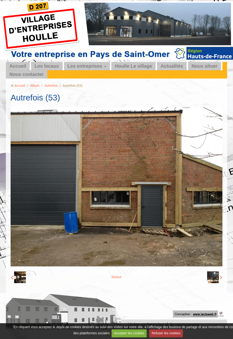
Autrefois (50, 85)
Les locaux (47, 66)
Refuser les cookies (166, 333)
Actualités (172, 66)
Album (35, 85)
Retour (116, 277)
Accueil (17, 66)
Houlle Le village (133, 66)
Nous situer (204, 66)
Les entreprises (85, 66)
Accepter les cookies (129, 333)
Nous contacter (26, 74)
